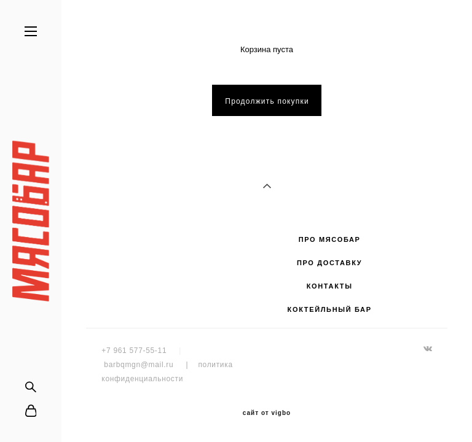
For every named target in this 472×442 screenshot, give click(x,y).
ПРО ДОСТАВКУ (329, 262)
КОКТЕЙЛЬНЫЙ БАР (330, 309)
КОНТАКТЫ (330, 286)
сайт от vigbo (267, 413)
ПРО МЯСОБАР (330, 239)
